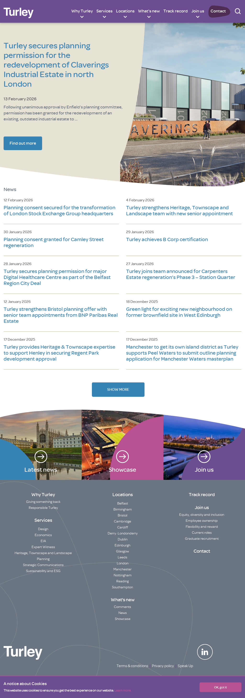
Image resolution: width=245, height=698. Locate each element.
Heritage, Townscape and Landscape (43, 553)
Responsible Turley (43, 508)
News (122, 613)
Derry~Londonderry (123, 533)
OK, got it (220, 687)
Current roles (202, 533)
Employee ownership (202, 521)
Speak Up (185, 666)
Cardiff (122, 527)
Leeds (122, 557)
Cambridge (122, 521)
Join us (197, 11)
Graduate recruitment (202, 539)
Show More (118, 389)
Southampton (122, 587)
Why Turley (82, 11)
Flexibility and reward (202, 527)
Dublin (123, 539)
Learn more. (122, 690)
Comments (122, 607)
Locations (125, 11)
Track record (175, 11)
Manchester (122, 569)
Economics (43, 535)
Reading (122, 581)
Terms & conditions (132, 666)
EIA (43, 541)
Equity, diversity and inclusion (201, 515)
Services (104, 11)
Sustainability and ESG (43, 571)
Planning (43, 559)
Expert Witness (43, 547)
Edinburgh (122, 545)
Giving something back (43, 502)
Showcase (122, 619)
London (122, 563)
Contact (218, 11)
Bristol (122, 515)
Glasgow (122, 551)
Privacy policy (163, 666)
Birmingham (122, 509)
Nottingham (123, 575)
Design (43, 529)
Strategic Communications (43, 565)
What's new (149, 11)
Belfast (122, 503)
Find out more (23, 143)
